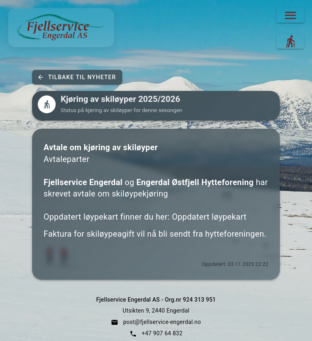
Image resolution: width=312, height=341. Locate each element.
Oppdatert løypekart (209, 217)
